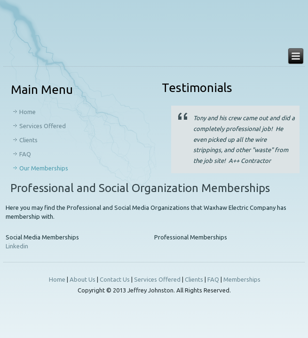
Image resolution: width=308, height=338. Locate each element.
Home (27, 111)
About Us (82, 279)
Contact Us (115, 279)
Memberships (242, 279)
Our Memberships (43, 168)
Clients (28, 140)
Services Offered (42, 126)
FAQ (25, 154)
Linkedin (17, 246)
